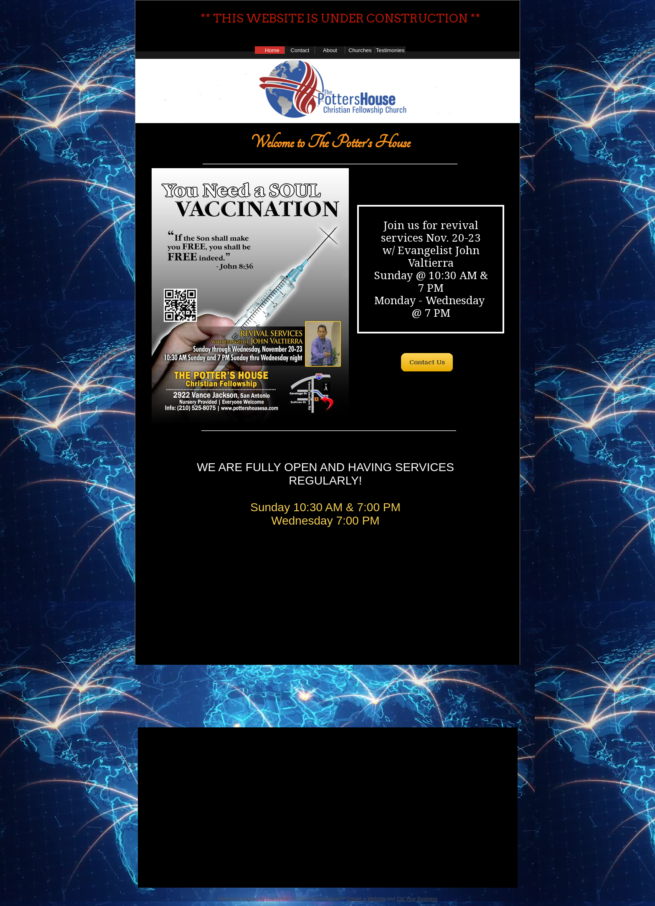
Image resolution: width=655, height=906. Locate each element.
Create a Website (366, 899)
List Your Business (416, 899)
